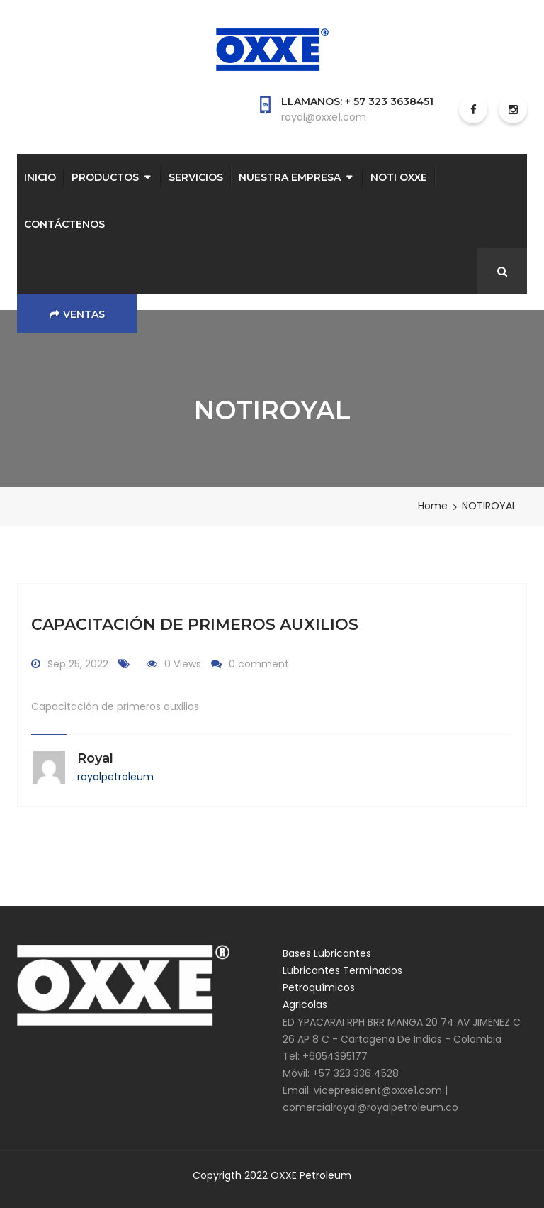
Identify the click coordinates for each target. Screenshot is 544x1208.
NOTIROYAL (489, 506)
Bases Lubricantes (327, 953)
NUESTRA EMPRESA (290, 177)
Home (433, 506)
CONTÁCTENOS (64, 224)
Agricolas (305, 1004)
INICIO (40, 177)
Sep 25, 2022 (77, 664)
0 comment (259, 664)
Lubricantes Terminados (342, 970)
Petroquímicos (319, 987)
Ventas (77, 314)
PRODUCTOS (105, 177)
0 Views (182, 664)
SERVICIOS (196, 177)
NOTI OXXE (398, 177)
